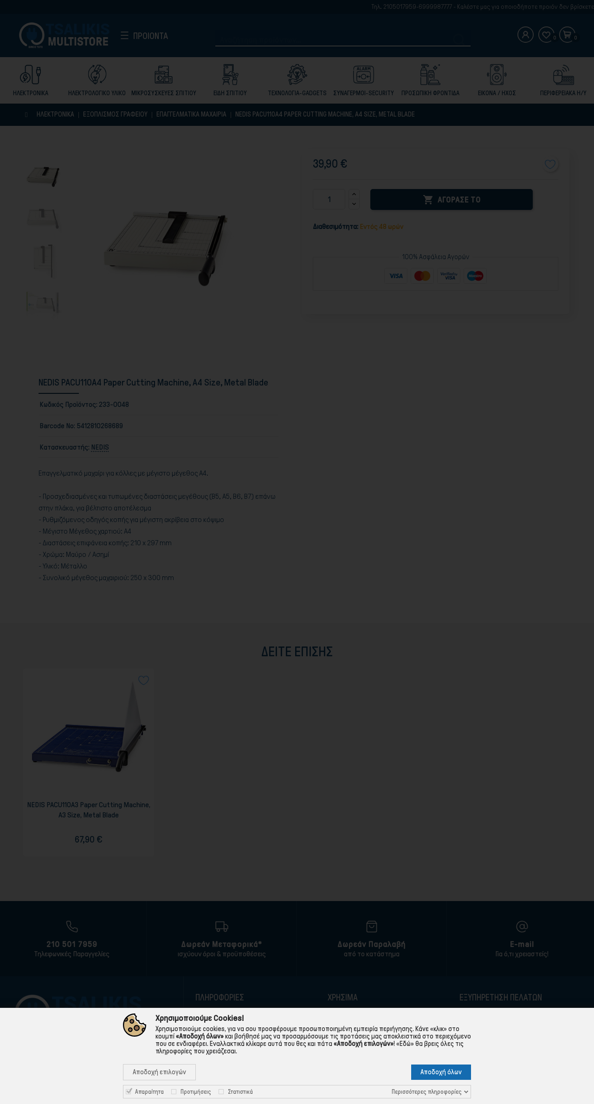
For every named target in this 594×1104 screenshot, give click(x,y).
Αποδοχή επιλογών (159, 1072)
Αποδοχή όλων (441, 1072)
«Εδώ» (405, 1043)
